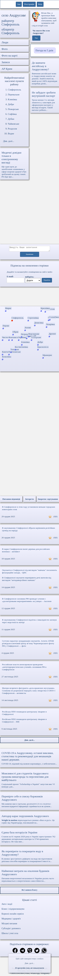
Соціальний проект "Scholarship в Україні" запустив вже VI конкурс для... (29, 781)
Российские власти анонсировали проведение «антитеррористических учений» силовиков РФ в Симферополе (24, 668)
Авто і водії (7, 905)
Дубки (11, 119)
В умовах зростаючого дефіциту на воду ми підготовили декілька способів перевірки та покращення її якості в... (29, 857)
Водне (11, 133)
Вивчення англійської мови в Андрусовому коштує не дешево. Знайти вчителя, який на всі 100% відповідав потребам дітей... (45, 73)
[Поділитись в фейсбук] (15, 951)
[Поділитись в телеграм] (22, 952)
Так (36, 38)
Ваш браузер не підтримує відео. (30, 297)
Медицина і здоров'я (11, 919)
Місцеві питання (9, 924)
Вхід (40, 4)
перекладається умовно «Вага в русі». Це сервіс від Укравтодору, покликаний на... (29, 820)
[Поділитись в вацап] (44, 952)
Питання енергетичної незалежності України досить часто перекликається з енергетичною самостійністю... (29, 876)
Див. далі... (29, 963)
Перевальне (13, 94)
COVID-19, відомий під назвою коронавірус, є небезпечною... (29, 759)
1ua (18, 4)
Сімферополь (14, 89)
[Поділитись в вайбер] (30, 952)
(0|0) (55, 517)
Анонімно (29, 255)
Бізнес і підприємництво (13, 910)
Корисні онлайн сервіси (13, 915)
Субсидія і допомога (11, 929)
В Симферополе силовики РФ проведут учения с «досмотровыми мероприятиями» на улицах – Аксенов (26, 600)
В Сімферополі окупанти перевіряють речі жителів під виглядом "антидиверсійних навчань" (26, 579)
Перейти (47, 281)
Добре (11, 104)
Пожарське (13, 109)
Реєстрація (29, 4)
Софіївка (12, 114)
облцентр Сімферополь (10, 31)
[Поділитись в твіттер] (37, 952)
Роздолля (12, 128)
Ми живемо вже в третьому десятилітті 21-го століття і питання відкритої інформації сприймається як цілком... (29, 802)
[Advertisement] (29, 213)
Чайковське (13, 124)
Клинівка (12, 99)
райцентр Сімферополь (10, 22)
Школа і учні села (10, 934)
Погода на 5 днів (44, 50)
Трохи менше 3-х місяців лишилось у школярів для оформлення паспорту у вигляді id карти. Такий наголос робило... (45, 101)
